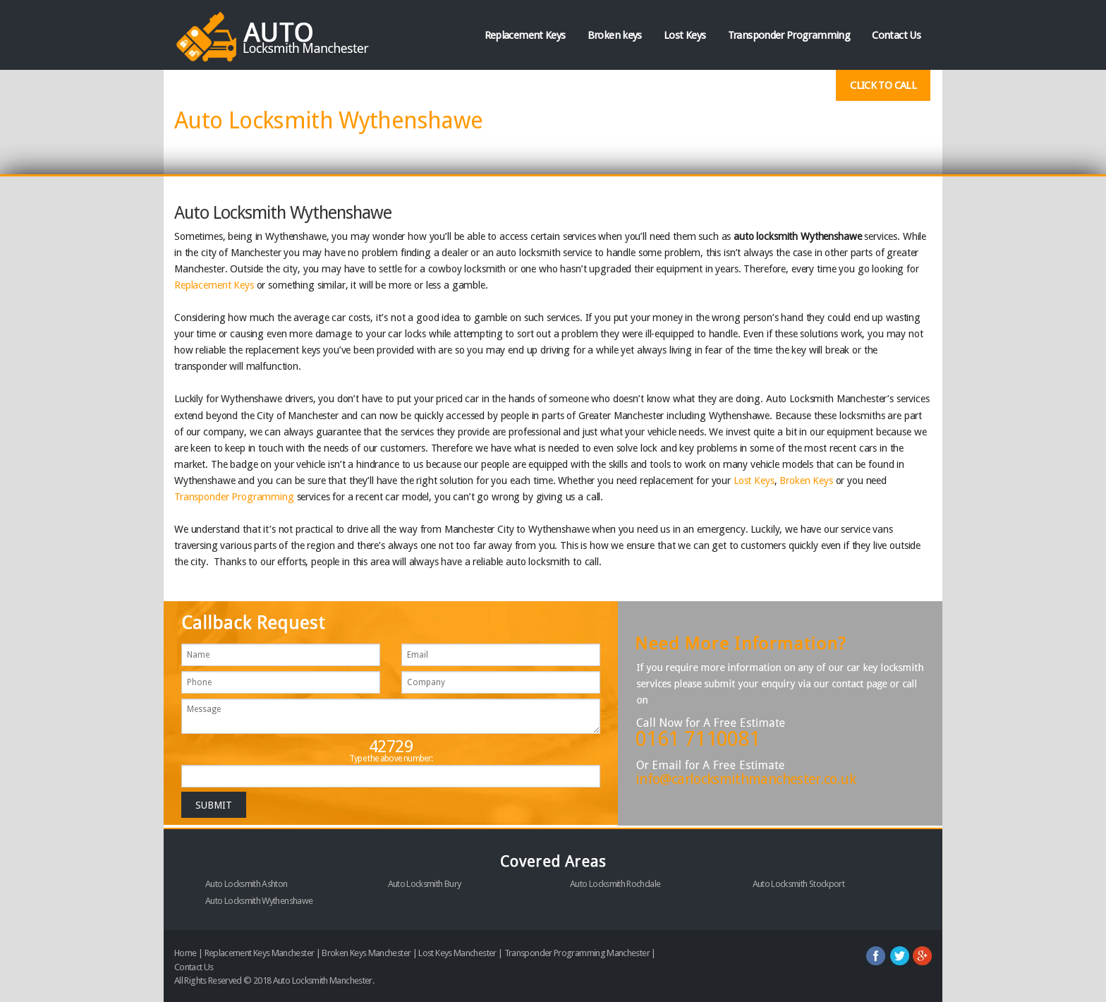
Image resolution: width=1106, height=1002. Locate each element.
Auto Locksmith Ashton (246, 884)
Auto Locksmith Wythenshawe (258, 900)
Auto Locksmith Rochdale (615, 884)
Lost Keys (684, 35)
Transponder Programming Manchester (577, 953)
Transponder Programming (789, 35)
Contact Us (896, 35)
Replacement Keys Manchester (260, 953)
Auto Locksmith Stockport (799, 884)
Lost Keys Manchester (457, 953)
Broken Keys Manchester (366, 953)
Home (185, 953)
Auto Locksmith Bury (424, 884)
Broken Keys (805, 480)
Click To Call (883, 85)
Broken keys (615, 35)
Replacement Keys (525, 35)
